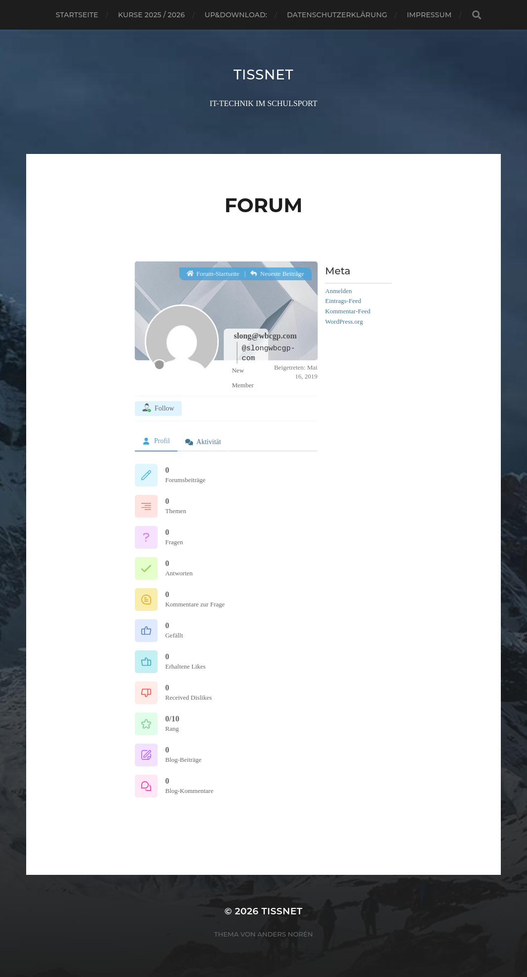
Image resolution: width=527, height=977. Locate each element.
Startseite (77, 14)
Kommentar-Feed (347, 311)
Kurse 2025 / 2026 (151, 14)
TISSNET (263, 74)
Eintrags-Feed (343, 300)
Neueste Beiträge (277, 273)
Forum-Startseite (213, 273)
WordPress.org (344, 321)
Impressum (429, 14)
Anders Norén (285, 934)
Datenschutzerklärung (337, 14)
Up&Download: (235, 14)
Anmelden (338, 290)
